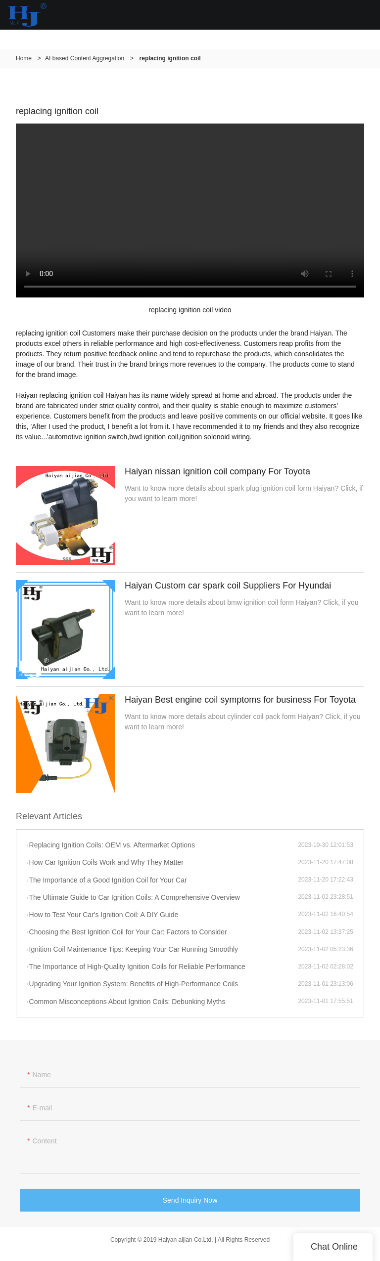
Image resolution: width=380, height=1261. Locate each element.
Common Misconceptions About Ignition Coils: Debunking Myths (127, 1002)
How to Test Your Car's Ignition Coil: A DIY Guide (104, 915)
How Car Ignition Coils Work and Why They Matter (106, 862)
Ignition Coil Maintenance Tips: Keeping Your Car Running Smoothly (133, 949)
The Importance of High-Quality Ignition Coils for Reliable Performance (137, 966)
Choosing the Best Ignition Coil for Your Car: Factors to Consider (128, 932)
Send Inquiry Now (190, 1202)
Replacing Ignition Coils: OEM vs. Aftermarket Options (112, 845)
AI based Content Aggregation (84, 58)
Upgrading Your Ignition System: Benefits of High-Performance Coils (133, 984)
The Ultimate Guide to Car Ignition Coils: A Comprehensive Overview (134, 897)
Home (24, 58)
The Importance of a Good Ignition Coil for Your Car (108, 880)
